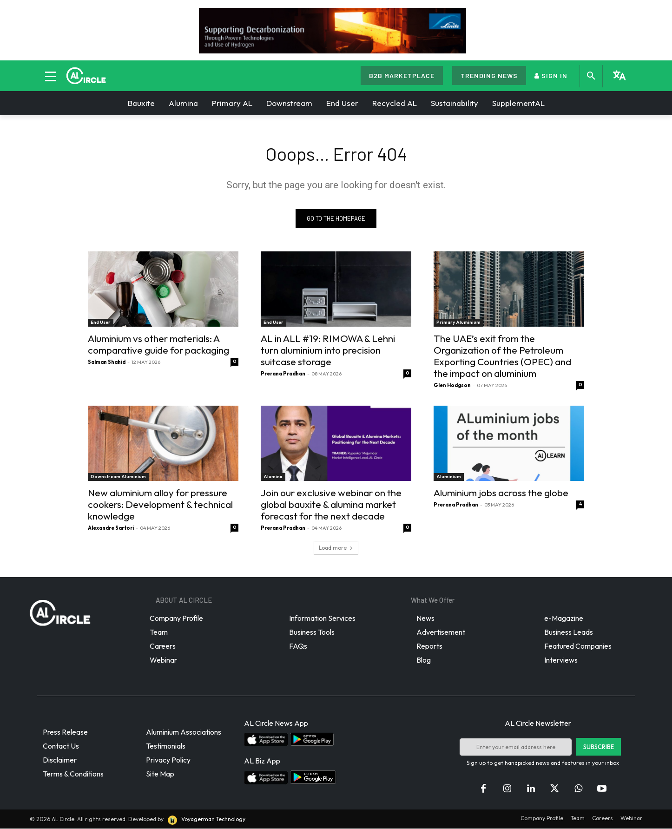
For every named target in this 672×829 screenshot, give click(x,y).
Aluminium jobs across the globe (501, 493)
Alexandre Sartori (111, 528)
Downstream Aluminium (118, 477)
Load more (336, 548)
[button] (591, 76)
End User (101, 323)
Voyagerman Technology (205, 819)
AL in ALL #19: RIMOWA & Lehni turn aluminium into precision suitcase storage (328, 350)
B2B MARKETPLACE (402, 75)
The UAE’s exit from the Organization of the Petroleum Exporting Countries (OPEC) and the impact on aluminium (502, 356)
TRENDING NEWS (489, 75)
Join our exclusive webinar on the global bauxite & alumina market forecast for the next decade (331, 504)
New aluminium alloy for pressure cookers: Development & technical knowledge (160, 504)
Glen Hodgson (452, 385)
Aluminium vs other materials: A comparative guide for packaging (158, 344)
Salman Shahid (106, 362)
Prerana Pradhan (283, 374)
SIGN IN (550, 75)
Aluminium (448, 477)
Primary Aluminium (458, 323)
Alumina (273, 477)
